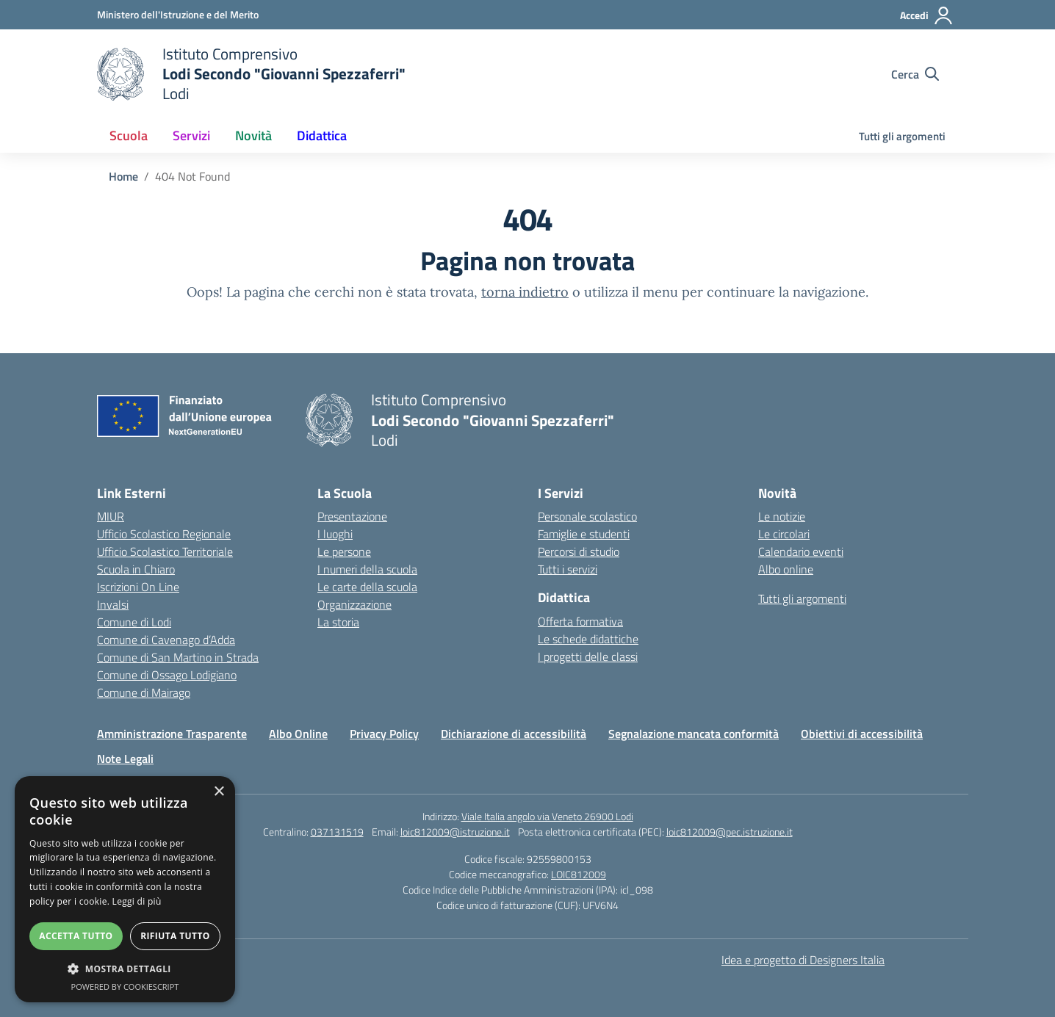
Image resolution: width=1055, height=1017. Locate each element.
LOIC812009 (578, 874)
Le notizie (781, 516)
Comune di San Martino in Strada (178, 657)
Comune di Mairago (143, 692)
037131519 (337, 831)
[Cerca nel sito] (915, 74)
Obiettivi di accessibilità (862, 733)
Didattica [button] (322, 135)
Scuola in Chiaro (136, 569)
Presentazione (352, 516)
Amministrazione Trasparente (172, 733)
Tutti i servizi (567, 569)
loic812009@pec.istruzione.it (729, 831)
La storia (338, 622)
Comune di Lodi (134, 622)
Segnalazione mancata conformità (693, 733)
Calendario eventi (800, 551)
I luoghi (335, 534)
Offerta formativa (580, 621)
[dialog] (125, 889)
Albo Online (298, 733)
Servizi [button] (191, 135)
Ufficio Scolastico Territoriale (165, 551)
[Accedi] (927, 15)
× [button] (218, 791)
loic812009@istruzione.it (455, 831)
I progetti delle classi (588, 656)
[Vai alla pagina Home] (123, 176)
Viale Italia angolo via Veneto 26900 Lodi (547, 816)
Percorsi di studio (578, 551)
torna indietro (525, 291)
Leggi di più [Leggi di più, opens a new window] (137, 901)
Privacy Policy (384, 733)
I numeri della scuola (367, 569)
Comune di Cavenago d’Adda (166, 639)
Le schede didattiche (588, 639)
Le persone (344, 551)
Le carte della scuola (367, 587)
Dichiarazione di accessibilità (513, 733)
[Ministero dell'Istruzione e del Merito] (178, 14)
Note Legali (125, 758)
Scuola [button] (128, 135)
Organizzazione (354, 604)
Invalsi (113, 604)
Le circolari (784, 534)
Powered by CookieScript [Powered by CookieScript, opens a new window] (125, 986)
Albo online (785, 569)
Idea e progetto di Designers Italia (803, 960)
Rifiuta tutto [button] (175, 936)
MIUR (110, 516)
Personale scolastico (587, 516)
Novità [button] (253, 135)
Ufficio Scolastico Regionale (164, 534)
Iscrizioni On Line (138, 587)
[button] (124, 968)
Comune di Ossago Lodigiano (167, 675)
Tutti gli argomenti (902, 136)
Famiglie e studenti (584, 534)
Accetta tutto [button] (75, 936)
